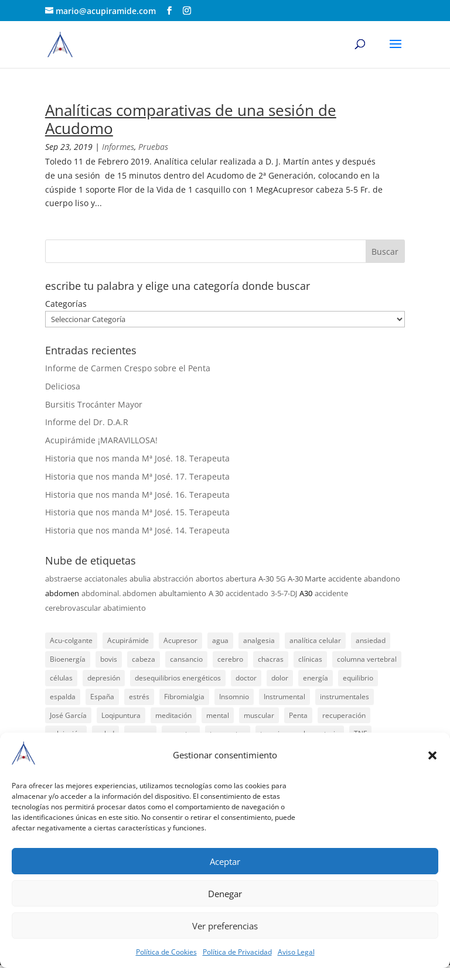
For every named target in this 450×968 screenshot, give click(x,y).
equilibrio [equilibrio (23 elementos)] (358, 678)
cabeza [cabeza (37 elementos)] (143, 659)
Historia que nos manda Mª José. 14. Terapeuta (137, 530)
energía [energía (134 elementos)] (315, 678)
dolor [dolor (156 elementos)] (279, 678)
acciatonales (105, 578)
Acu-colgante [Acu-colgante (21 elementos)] (71, 640)
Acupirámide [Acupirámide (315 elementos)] (128, 640)
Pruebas (153, 146)
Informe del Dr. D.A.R (86, 421)
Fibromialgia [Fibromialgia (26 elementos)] (184, 697)
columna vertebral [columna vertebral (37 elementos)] (367, 659)
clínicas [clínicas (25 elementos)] (310, 659)
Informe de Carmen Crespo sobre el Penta (127, 368)
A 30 (216, 593)
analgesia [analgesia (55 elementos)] (259, 640)
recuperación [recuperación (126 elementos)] (344, 715)
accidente (345, 578)
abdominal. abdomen (118, 593)
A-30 (266, 578)
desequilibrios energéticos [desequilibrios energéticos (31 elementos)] (178, 678)
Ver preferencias (225, 926)
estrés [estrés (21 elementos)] (139, 697)
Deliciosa (62, 386)
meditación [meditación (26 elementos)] (173, 715)
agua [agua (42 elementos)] (220, 640)
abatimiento (124, 608)
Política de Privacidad (237, 952)
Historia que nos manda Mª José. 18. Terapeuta (137, 458)
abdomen (62, 593)
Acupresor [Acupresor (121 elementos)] (180, 640)
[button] (432, 755)
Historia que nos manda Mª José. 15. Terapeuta (137, 512)
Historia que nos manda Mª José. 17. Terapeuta (137, 476)
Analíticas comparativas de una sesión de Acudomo (190, 119)
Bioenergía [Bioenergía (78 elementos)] (68, 659)
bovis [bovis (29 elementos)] (108, 659)
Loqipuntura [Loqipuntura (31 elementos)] (121, 715)
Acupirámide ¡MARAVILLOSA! (101, 440)
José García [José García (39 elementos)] (68, 715)
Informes (118, 146)
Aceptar (225, 861)
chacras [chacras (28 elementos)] (271, 659)
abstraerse (63, 578)
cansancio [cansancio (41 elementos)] (186, 659)
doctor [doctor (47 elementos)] (246, 678)
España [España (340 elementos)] (102, 697)
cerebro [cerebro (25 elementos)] (230, 659)
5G (280, 578)
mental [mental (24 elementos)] (217, 715)
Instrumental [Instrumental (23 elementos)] (284, 697)
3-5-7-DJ (284, 593)
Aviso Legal (296, 952)
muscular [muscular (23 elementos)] (259, 715)
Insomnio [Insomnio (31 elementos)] (234, 697)
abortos (209, 578)
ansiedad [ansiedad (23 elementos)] (371, 640)
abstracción (173, 578)
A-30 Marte (307, 578)
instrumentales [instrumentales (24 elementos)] (344, 697)
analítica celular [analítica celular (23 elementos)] (315, 640)
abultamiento (182, 593)
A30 (305, 593)
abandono (382, 578)
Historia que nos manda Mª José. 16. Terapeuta (137, 494)
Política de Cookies (166, 952)
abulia (140, 578)
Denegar (225, 893)
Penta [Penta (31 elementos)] (298, 715)
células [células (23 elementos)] (61, 678)
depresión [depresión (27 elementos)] (103, 678)
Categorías (66, 303)
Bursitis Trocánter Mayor (93, 404)
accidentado (247, 593)
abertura (241, 578)
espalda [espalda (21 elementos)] (63, 697)
